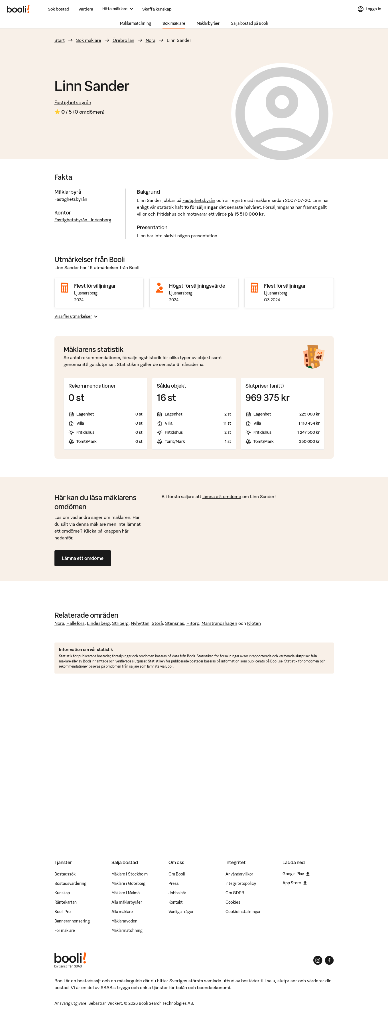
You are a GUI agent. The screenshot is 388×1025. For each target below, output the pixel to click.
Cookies (233, 902)
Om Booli (176, 874)
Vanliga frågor (181, 911)
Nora (150, 40)
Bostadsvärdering (70, 883)
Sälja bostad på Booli (249, 23)
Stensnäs (174, 623)
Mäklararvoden (124, 921)
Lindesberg (98, 623)
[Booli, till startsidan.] (18, 9)
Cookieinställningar (243, 911)
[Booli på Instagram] (317, 960)
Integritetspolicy (241, 883)
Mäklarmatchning (135, 23)
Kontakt (175, 902)
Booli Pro (62, 911)
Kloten (254, 623)
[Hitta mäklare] (117, 9)
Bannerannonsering (72, 921)
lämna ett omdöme (221, 496)
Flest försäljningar (95, 286)
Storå (157, 623)
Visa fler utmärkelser (75, 316)
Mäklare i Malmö (125, 892)
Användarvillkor (239, 874)
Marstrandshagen (219, 623)
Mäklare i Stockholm (129, 874)
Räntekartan (65, 902)
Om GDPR (235, 892)
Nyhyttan (140, 623)
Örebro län (123, 40)
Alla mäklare (122, 911)
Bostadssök (65, 874)
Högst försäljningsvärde (197, 286)
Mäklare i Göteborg (128, 883)
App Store (295, 882)
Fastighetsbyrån (72, 102)
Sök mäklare (173, 23)
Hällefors (75, 623)
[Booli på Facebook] (329, 960)
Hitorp (192, 623)
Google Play (296, 873)
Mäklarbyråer (208, 23)
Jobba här (177, 892)
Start (59, 40)
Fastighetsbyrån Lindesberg (82, 219)
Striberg (120, 623)
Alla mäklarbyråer (126, 902)
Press (173, 883)
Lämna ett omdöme (82, 558)
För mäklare (64, 930)
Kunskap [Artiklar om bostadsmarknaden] (62, 892)
